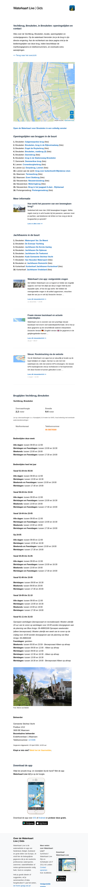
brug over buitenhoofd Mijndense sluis (52, 171)
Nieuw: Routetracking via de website (45, 354)
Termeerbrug (32, 174)
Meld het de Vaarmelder (40, 750)
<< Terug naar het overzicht (25, 55)
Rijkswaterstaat (69, 120)
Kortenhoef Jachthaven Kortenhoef (42, 266)
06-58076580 (50, 430)
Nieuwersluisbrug (36, 181)
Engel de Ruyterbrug (34, 148)
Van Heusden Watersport (36, 260)
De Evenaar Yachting (34, 244)
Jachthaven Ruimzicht (37, 263)
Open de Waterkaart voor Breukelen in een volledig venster (40, 128)
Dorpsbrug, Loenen (34, 168)
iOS (34, 818)
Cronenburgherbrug (32, 165)
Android (42, 818)
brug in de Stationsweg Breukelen (40, 158)
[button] (70, 66)
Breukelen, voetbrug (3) (35, 152)
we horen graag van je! (22, 886)
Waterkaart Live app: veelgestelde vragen (48, 279)
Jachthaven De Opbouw (36, 250)
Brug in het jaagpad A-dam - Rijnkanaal (46, 187)
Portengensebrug (40, 190)
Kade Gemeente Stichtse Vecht (39, 257)
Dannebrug (30, 155)
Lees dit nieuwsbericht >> (37, 299)
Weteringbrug (34, 184)
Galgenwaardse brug (34, 142)
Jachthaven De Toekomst (36, 253)
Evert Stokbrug (33, 177)
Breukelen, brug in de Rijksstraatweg (41, 145)
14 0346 (32, 740)
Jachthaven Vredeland (37, 270)
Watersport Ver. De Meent (36, 240)
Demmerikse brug (33, 161)
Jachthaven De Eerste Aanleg (38, 247)
